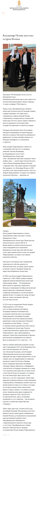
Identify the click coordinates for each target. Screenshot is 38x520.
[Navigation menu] (3, 13)
